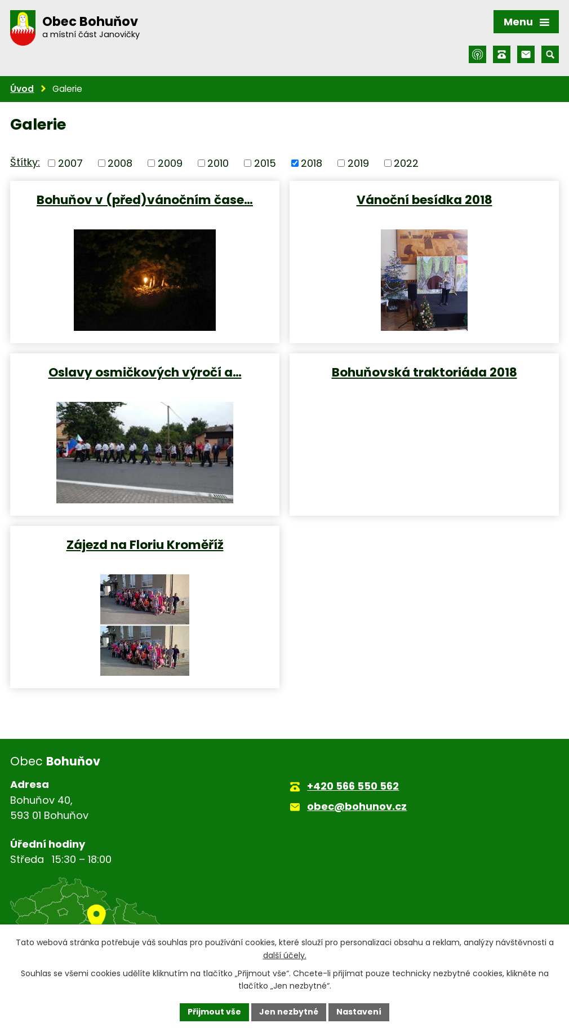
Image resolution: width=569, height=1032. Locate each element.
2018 (311, 163)
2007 (70, 163)
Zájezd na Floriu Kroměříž (145, 544)
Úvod (22, 89)
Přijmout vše (214, 1011)
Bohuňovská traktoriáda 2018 (424, 372)
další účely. (284, 955)
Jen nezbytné (288, 1011)
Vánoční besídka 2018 (424, 199)
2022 (406, 163)
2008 (120, 163)
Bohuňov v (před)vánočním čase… (145, 199)
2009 (170, 163)
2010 (218, 163)
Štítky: (25, 162)
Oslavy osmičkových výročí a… (145, 372)
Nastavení (358, 1011)
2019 (358, 163)
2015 (265, 163)
